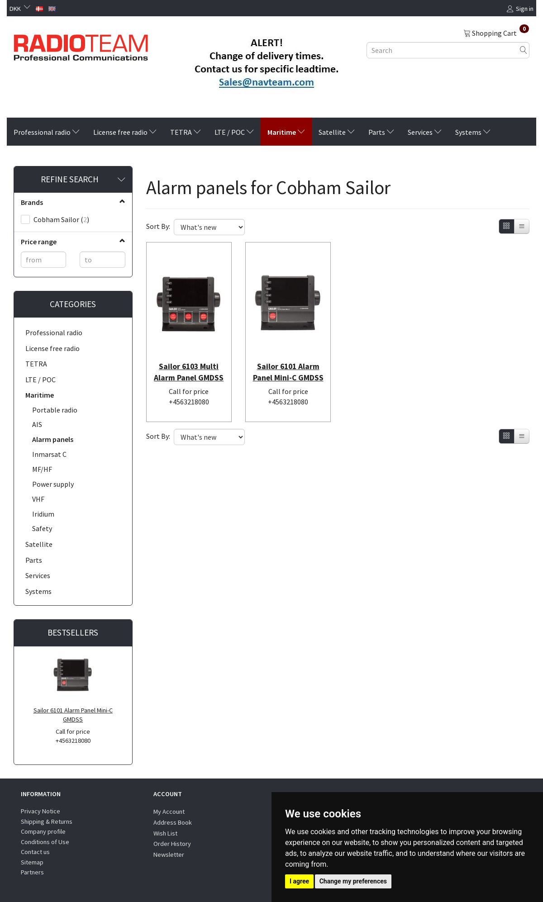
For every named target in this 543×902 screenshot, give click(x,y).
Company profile (43, 831)
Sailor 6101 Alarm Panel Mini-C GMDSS (73, 715)
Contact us (35, 852)
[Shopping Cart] (496, 33)
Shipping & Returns (46, 821)
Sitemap (32, 862)
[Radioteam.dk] (81, 45)
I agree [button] (299, 881)
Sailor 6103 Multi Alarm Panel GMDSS (189, 368)
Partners (32, 872)
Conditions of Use (45, 842)
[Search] (523, 50)
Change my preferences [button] (353, 881)
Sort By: (158, 226)
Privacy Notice (40, 811)
